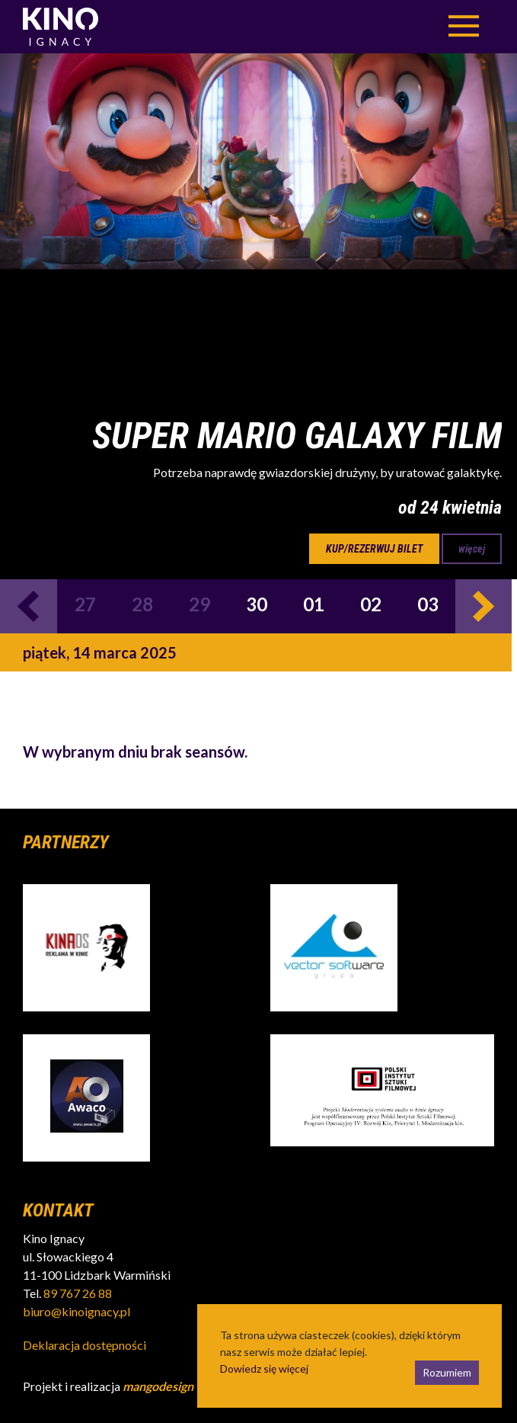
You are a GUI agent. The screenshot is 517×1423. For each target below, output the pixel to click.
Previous (28, 606)
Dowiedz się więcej (264, 1368)
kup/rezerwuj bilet (374, 549)
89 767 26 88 (77, 1293)
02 (370, 604)
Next (483, 606)
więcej (471, 549)
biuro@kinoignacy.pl (76, 1311)
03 (428, 604)
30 (256, 604)
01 (313, 604)
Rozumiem (447, 1372)
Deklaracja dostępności (84, 1345)
